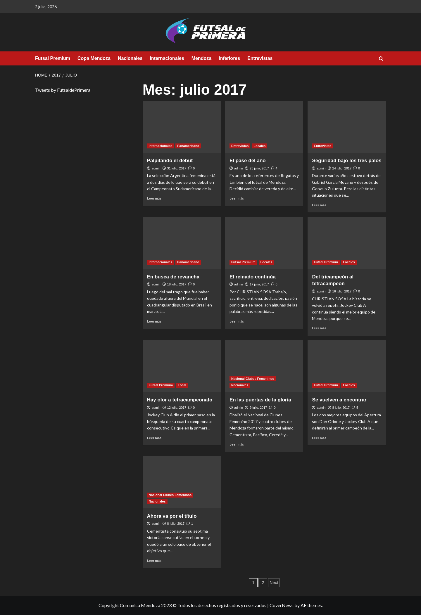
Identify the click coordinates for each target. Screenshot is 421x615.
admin (156, 168)
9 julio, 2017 (258, 407)
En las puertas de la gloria (260, 400)
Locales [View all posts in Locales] (259, 146)
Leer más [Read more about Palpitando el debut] (154, 198)
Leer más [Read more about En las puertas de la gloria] (237, 444)
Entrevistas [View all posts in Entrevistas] (240, 146)
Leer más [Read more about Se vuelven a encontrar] (319, 438)
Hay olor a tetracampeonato (180, 400)
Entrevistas (259, 58)
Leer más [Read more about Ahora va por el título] (154, 560)
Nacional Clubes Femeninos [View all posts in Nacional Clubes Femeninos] (252, 378)
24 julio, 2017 (341, 168)
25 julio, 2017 (259, 168)
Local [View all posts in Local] (182, 385)
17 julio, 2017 (259, 284)
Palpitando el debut (170, 160)
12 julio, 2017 (176, 407)
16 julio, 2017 (341, 291)
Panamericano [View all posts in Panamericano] (188, 146)
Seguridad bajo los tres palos (346, 160)
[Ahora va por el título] (182, 482)
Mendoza (201, 58)
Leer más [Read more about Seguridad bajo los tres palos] (319, 205)
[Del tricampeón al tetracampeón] (347, 243)
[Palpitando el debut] (182, 127)
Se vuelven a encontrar (339, 400)
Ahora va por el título (172, 516)
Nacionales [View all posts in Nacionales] (239, 385)
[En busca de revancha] (182, 243)
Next (274, 582)
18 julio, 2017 (176, 284)
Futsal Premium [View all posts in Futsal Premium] (243, 262)
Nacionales (130, 58)
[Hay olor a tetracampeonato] (182, 366)
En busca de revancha (173, 277)
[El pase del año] (264, 127)
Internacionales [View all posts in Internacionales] (160, 146)
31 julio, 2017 (176, 168)
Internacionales (167, 58)
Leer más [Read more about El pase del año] (237, 198)
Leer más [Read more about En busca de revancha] (154, 321)
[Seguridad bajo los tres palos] (347, 127)
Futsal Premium (52, 58)
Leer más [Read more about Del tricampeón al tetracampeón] (319, 328)
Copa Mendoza (94, 58)
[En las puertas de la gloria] (264, 366)
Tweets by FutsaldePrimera (62, 90)
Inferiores (229, 58)
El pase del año (248, 160)
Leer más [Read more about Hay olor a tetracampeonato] (154, 438)
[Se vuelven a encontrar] (347, 366)
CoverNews (282, 605)
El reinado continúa (253, 277)
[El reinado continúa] (264, 243)
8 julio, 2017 (341, 407)
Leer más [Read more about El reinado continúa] (237, 321)
